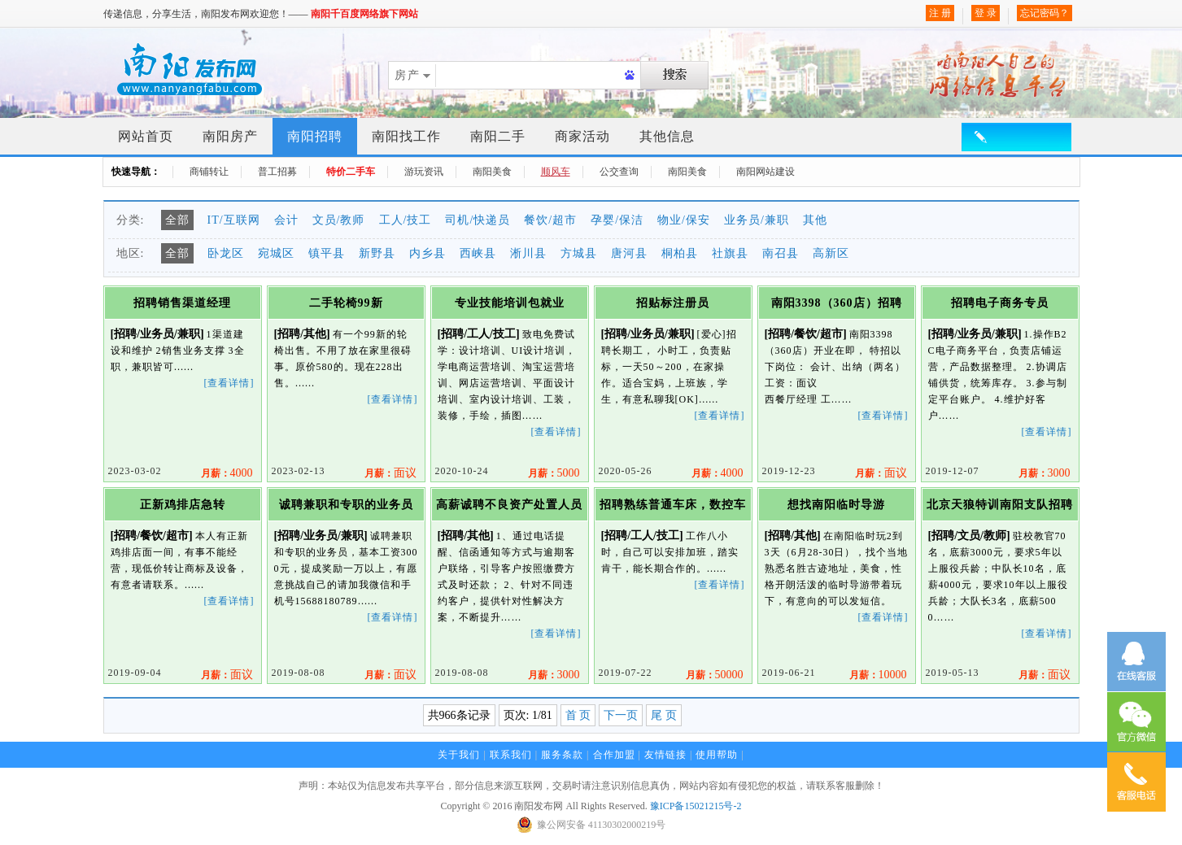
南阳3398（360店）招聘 (836, 303)
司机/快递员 (477, 220)
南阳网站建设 (765, 171)
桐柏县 (679, 253)
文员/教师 (338, 220)
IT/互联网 (233, 220)
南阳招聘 (314, 136)
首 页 (578, 715)
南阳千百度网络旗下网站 (364, 14)
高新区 (831, 253)
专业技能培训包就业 (510, 303)
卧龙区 (225, 253)
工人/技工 (405, 220)
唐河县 (629, 253)
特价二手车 (350, 171)
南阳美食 (492, 171)
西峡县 (478, 253)
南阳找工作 (406, 136)
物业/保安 (683, 220)
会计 (286, 220)
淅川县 (528, 253)
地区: (130, 253)
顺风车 (555, 171)
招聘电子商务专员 (1000, 303)
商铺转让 (209, 171)
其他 (815, 220)
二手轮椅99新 (346, 303)
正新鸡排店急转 (182, 505)
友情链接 (665, 754)
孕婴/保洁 (617, 220)
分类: (130, 220)
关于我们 (459, 754)
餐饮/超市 (550, 220)
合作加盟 (614, 754)
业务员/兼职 (756, 220)
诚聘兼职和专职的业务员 (346, 505)
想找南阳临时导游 (836, 505)
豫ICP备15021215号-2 (696, 806)
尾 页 (664, 715)
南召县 (780, 253)
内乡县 (427, 253)
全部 (177, 220)
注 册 (940, 13)
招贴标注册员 (672, 303)
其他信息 (667, 136)
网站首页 (145, 136)
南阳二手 (498, 136)
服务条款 (562, 754)
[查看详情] (229, 383)
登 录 (986, 13)
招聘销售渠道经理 (182, 303)
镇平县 (326, 253)
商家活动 (582, 136)
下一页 (621, 715)
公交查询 (619, 171)
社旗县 (730, 253)
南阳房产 (230, 136)
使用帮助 (717, 754)
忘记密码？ (1044, 13)
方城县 (578, 253)
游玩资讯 (423, 171)
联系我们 (511, 754)
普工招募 (277, 171)
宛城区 (276, 253)
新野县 (377, 253)
